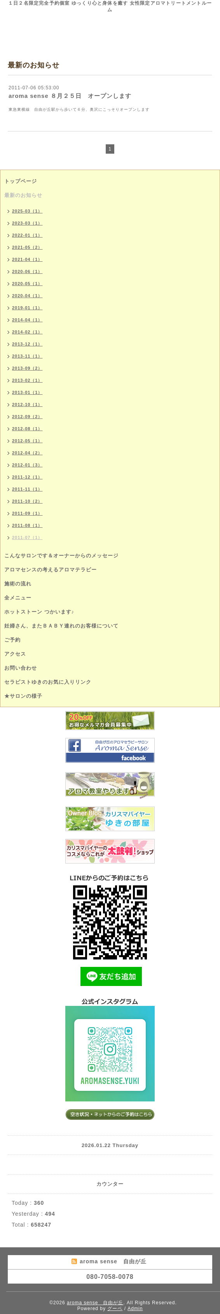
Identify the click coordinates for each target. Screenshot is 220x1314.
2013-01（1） (27, 392)
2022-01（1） (27, 235)
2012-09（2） (27, 416)
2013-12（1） (27, 344)
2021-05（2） (27, 247)
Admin (135, 1308)
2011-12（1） (27, 477)
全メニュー (17, 598)
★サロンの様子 (23, 696)
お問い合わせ (20, 668)
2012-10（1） (27, 404)
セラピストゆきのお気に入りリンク (47, 682)
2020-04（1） (27, 295)
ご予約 (12, 640)
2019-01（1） (27, 307)
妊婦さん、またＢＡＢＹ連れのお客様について (61, 626)
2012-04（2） (27, 452)
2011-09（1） (27, 513)
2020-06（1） (27, 271)
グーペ (114, 1308)
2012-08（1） (27, 428)
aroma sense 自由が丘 (95, 1302)
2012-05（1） (27, 440)
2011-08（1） (27, 525)
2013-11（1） (27, 356)
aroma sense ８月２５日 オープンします (70, 95)
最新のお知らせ (23, 195)
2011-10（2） (27, 501)
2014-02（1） (27, 332)
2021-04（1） (27, 259)
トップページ (20, 181)
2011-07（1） (27, 537)
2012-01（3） (27, 465)
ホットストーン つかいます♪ (39, 612)
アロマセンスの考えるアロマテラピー (50, 570)
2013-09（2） (27, 368)
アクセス (15, 654)
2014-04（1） (27, 319)
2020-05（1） (27, 283)
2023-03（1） (27, 223)
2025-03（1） (27, 211)
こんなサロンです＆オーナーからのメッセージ (61, 556)
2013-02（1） (27, 380)
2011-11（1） (27, 489)
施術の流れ (17, 584)
